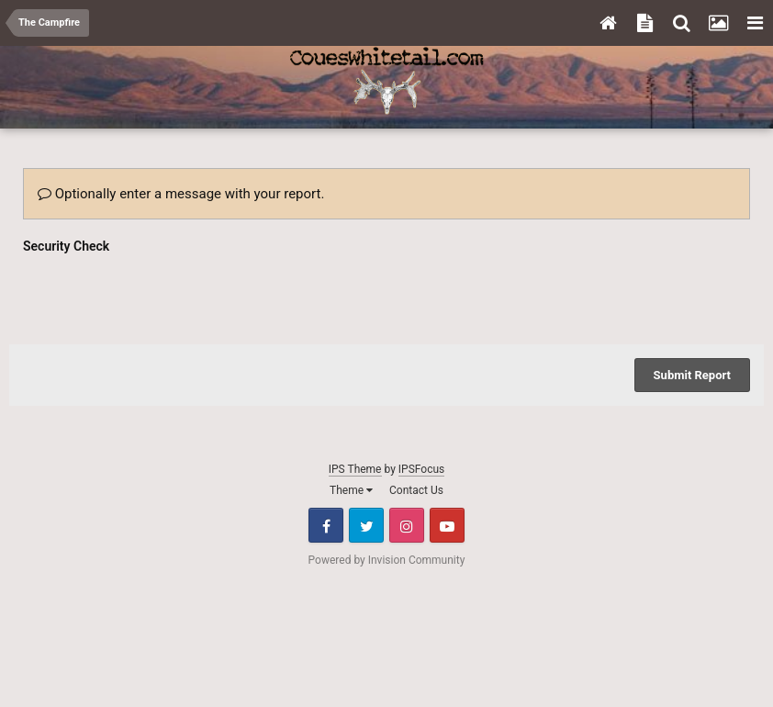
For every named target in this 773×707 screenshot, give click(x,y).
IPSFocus (421, 469)
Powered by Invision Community (386, 560)
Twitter (366, 525)
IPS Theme (355, 469)
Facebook (325, 525)
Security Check (66, 246)
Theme (351, 490)
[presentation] (162, 295)
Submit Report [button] (692, 375)
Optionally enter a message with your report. (181, 193)
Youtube (447, 525)
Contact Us (416, 490)
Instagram (406, 525)
